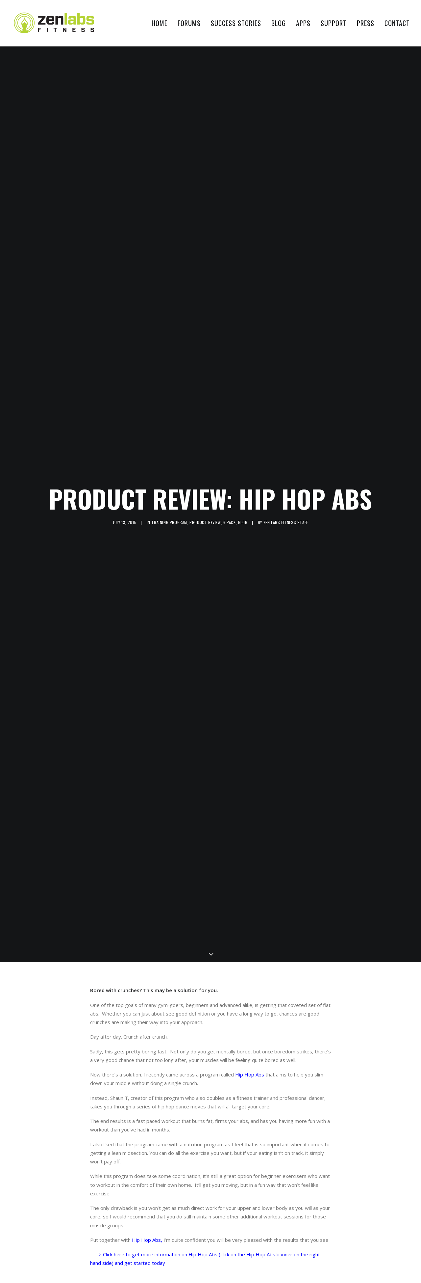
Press (365, 23)
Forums (189, 23)
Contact (397, 23)
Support (334, 23)
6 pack (229, 515)
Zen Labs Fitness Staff (285, 515)
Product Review (205, 515)
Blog (278, 23)
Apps (303, 23)
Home (159, 23)
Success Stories (236, 23)
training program (169, 515)
